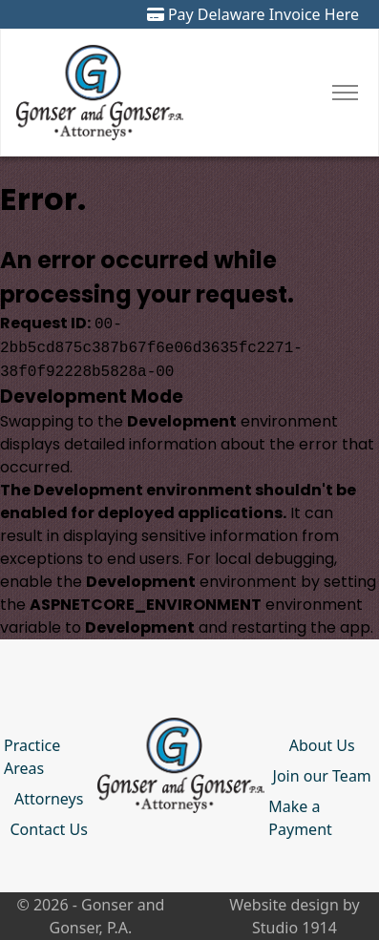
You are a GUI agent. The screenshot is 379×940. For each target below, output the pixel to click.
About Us (322, 745)
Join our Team (322, 775)
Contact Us (48, 829)
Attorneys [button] (48, 798)
